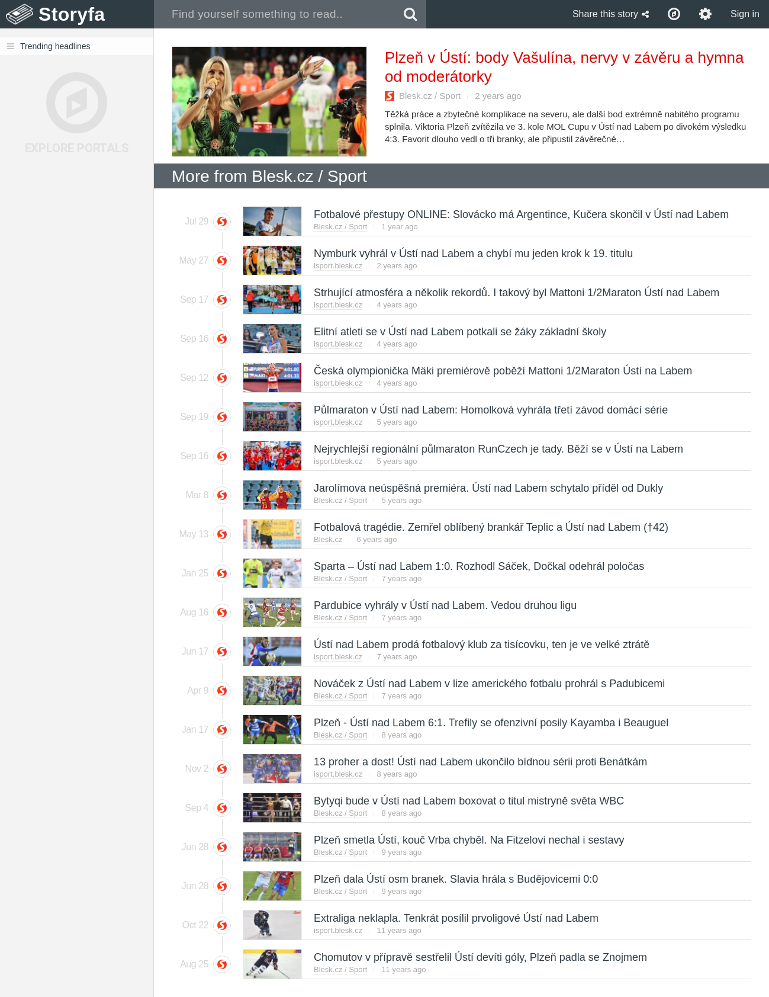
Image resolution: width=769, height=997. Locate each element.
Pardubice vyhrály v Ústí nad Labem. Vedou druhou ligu (444, 605)
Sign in (745, 14)
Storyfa (71, 14)
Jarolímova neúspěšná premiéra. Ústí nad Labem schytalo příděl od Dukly (488, 488)
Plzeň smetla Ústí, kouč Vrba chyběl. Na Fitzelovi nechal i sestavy (468, 840)
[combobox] (274, 14)
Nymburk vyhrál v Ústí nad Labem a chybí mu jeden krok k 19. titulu (473, 253)
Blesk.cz (328, 539)
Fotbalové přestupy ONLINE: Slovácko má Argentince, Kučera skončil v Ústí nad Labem (521, 214)
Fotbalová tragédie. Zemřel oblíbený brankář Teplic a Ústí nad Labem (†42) (490, 527)
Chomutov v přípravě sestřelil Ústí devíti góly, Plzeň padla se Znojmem (480, 957)
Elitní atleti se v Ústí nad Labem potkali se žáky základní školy (459, 332)
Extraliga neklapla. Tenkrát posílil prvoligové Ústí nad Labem (455, 918)
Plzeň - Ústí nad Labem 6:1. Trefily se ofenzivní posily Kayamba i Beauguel (490, 723)
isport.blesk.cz (338, 265)
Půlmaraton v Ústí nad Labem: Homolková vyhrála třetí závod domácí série (490, 410)
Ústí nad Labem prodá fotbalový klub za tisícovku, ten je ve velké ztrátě (481, 644)
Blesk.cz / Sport (430, 96)
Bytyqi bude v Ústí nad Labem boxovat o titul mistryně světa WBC (468, 801)
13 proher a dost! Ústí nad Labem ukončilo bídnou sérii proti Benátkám (480, 762)
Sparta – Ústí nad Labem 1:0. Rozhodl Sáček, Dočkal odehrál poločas (478, 566)
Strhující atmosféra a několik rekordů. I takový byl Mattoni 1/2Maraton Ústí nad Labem (516, 293)
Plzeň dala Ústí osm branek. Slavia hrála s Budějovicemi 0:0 (455, 879)
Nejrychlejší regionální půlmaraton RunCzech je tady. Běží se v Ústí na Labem (498, 449)
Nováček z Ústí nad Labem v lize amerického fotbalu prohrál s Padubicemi (489, 684)
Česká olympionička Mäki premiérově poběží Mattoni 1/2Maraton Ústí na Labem (502, 371)
